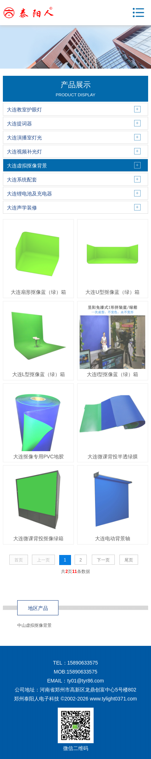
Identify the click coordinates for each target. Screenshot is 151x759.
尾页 (128, 560)
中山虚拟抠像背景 (34, 625)
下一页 (103, 560)
